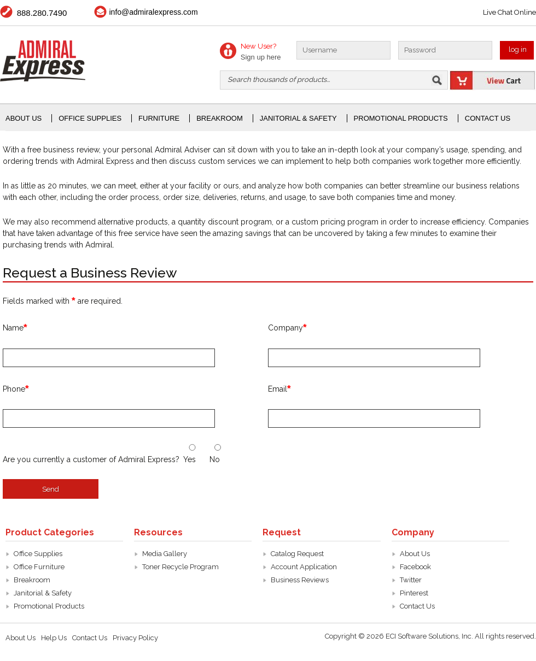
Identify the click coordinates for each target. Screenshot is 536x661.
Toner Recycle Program (180, 567)
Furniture (158, 118)
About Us (23, 118)
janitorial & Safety (298, 118)
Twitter (411, 580)
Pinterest (414, 593)
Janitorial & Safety (43, 593)
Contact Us (487, 118)
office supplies (90, 118)
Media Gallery (164, 554)
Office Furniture (39, 567)
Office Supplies (38, 554)
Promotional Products (401, 118)
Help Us (54, 638)
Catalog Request (297, 554)
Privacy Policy (135, 638)
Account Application (304, 567)
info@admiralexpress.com (153, 12)
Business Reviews (300, 580)
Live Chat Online (509, 12)
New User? (258, 46)
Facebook (415, 567)
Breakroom (219, 118)
